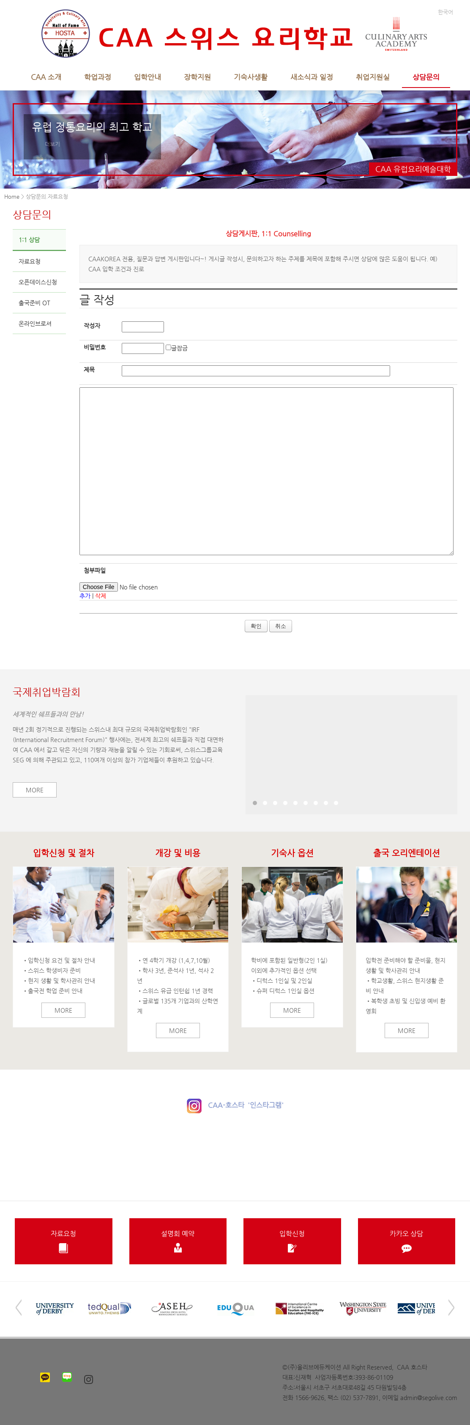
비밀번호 (95, 347)
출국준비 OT (34, 302)
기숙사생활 (251, 77)
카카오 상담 (407, 1241)
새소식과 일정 (311, 77)
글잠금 (179, 348)
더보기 (52, 144)
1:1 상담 (29, 239)
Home (11, 196)
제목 (89, 369)
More (35, 789)
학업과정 (97, 77)
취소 (280, 626)
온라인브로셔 (35, 323)
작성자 (92, 325)
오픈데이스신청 (38, 282)
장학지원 (197, 77)
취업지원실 (373, 77)
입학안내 (147, 77)
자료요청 (30, 261)
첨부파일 (95, 570)
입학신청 (292, 1241)
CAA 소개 (46, 77)
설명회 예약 (178, 1241)
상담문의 (426, 77)
